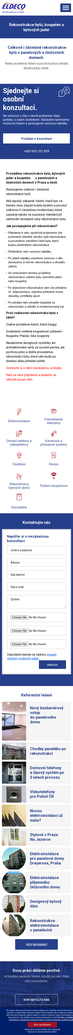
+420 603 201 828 (36, 151)
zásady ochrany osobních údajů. (32, 656)
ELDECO (16, 7)
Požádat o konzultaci (36, 139)
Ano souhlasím (42, 1024)
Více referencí (36, 944)
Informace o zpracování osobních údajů (26, 1020)
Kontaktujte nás (36, 999)
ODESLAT (52, 665)
